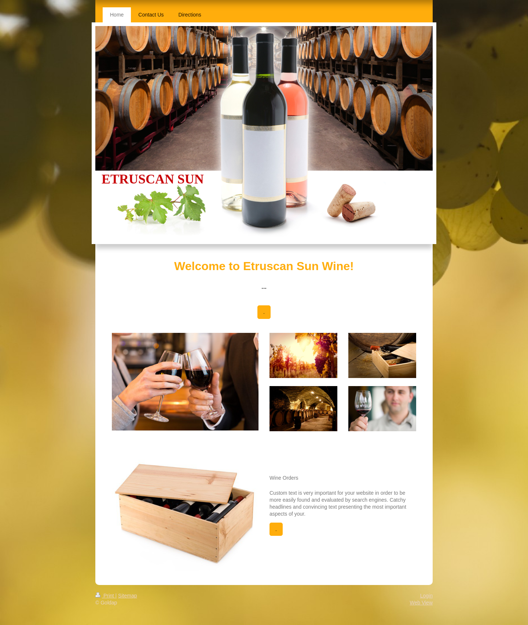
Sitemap (127, 596)
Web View (421, 603)
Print (105, 596)
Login (426, 596)
